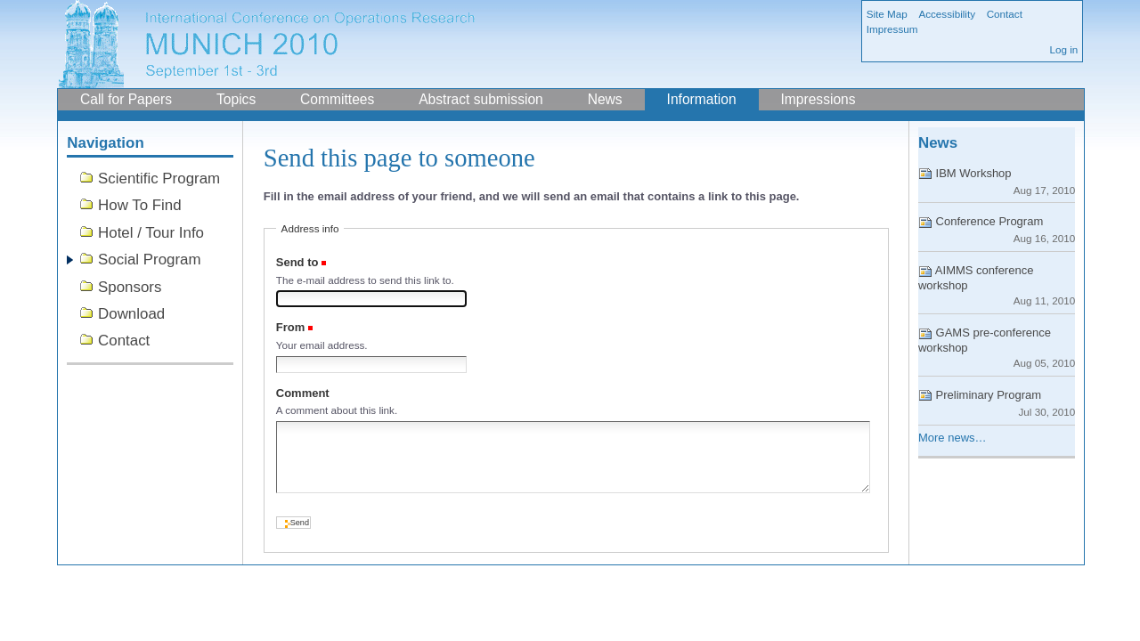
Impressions (817, 99)
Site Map (887, 14)
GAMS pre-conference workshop (996, 347)
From (290, 327)
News (605, 99)
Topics (236, 99)
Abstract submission (481, 99)
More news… (952, 437)
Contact (1004, 14)
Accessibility (946, 14)
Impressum (892, 29)
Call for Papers (126, 99)
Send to (297, 262)
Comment (303, 393)
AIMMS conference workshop (996, 285)
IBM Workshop (996, 181)
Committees (337, 99)
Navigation (105, 142)
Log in (1063, 49)
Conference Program (996, 229)
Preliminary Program (996, 403)
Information (702, 99)
